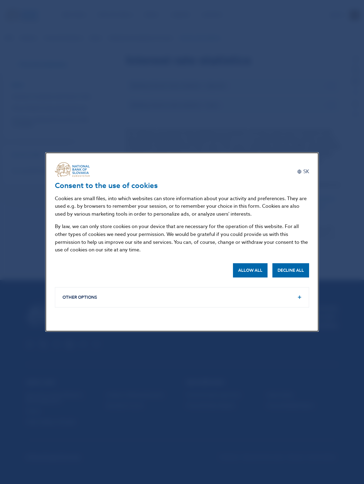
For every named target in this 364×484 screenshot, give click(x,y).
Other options (79, 297)
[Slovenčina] (303, 172)
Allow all (250, 270)
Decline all (291, 270)
